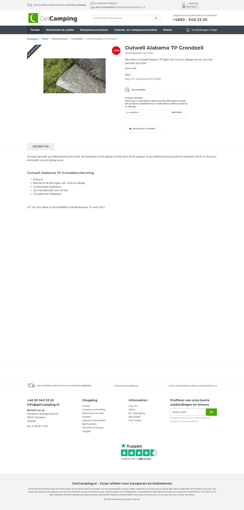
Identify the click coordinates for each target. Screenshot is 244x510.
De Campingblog (137, 413)
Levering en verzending (93, 409)
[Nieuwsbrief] (211, 412)
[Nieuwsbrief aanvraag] (188, 412)
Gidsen (132, 409)
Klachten (86, 417)
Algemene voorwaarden (94, 420)
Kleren (167, 29)
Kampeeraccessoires (94, 29)
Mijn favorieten (89, 424)
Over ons (133, 406)
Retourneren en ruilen (93, 413)
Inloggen (193, 3)
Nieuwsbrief (135, 417)
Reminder (177, 112)
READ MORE (130, 68)
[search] (156, 18)
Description (41, 146)
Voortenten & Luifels (60, 29)
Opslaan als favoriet (142, 129)
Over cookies (135, 420)
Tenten (35, 29)
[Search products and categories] (121, 18)
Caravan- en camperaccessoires (135, 29)
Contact (86, 406)
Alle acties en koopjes (93, 427)
